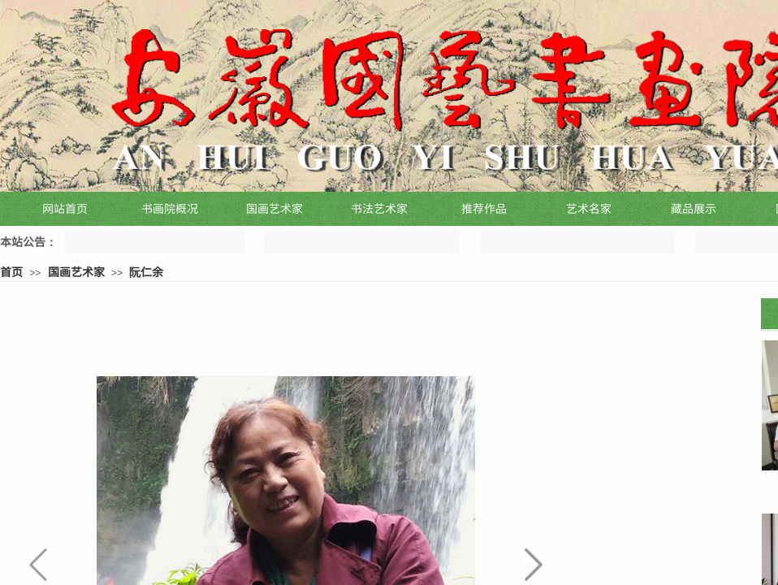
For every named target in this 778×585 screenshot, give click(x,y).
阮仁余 (146, 271)
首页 (11, 271)
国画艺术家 (76, 271)
